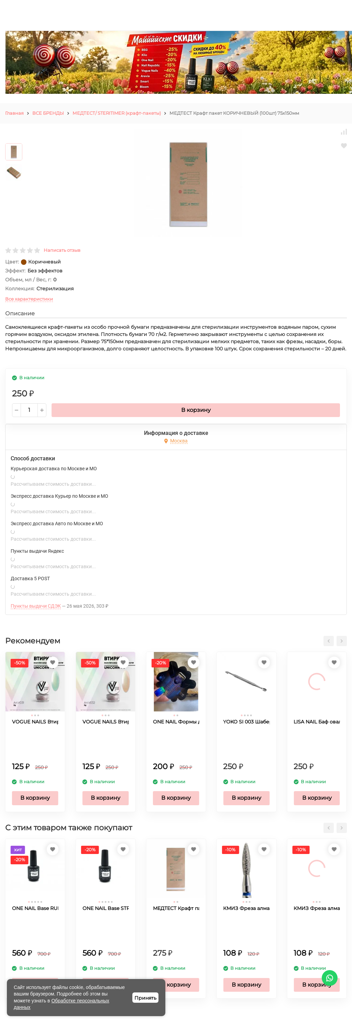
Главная (14, 113)
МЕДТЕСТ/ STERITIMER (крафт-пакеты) (117, 113)
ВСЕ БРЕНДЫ (48, 113)
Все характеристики (29, 299)
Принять (145, 998)
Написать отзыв (62, 250)
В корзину (196, 410)
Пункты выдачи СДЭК (36, 606)
